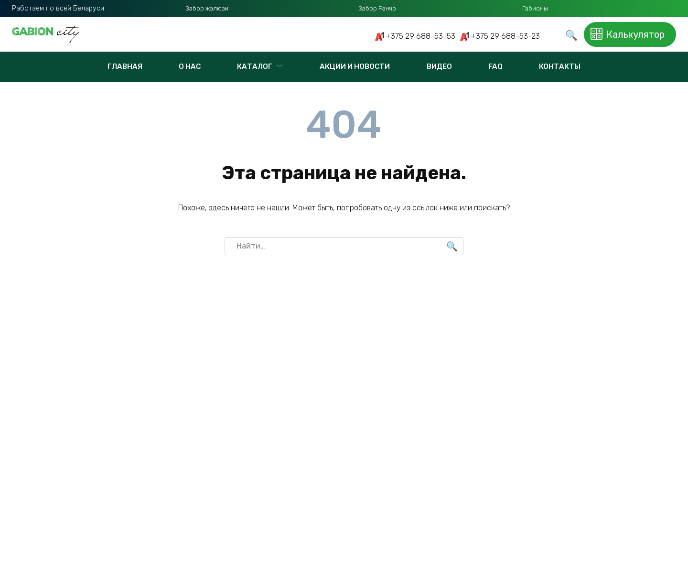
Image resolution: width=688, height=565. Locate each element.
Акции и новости (355, 66)
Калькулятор (624, 34)
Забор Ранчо (377, 8)
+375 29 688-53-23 (505, 36)
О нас (190, 66)
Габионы (535, 8)
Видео (439, 66)
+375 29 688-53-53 (420, 36)
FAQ (495, 66)
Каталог (254, 66)
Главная (125, 66)
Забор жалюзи (206, 8)
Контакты (559, 66)
